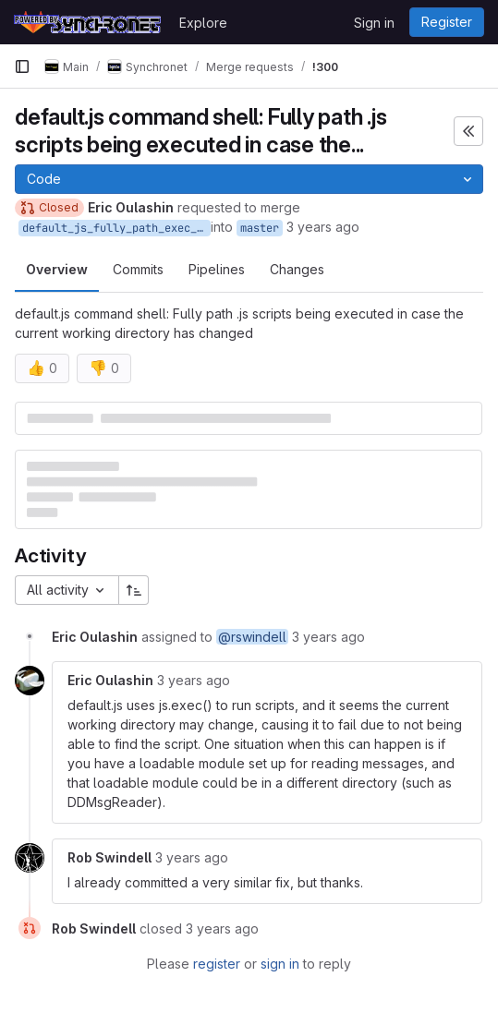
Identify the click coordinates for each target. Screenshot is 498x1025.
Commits (138, 269)
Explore (203, 22)
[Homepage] (87, 22)
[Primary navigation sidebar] (22, 66)
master (259, 228)
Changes (297, 269)
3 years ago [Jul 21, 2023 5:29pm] (322, 227)
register (216, 963)
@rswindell (252, 637)
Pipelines (216, 269)
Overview (57, 269)
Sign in (374, 22)
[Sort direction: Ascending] (134, 590)
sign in (280, 963)
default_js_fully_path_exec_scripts (116, 228)
